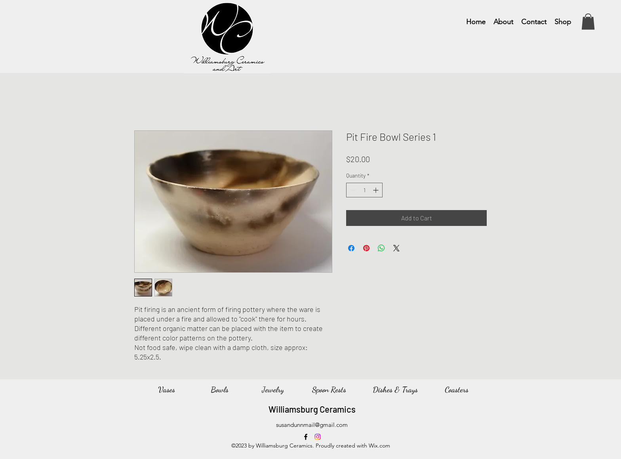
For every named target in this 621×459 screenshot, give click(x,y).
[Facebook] (306, 437)
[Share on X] (396, 248)
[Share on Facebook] (351, 248)
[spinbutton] (364, 190)
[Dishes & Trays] (395, 390)
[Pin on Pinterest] (366, 248)
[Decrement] (352, 190)
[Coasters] (457, 390)
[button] (588, 21)
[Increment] (376, 190)
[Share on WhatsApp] (381, 248)
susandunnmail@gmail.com (312, 424)
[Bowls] (219, 390)
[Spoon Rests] (329, 390)
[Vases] (166, 390)
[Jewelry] (273, 390)
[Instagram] (318, 437)
